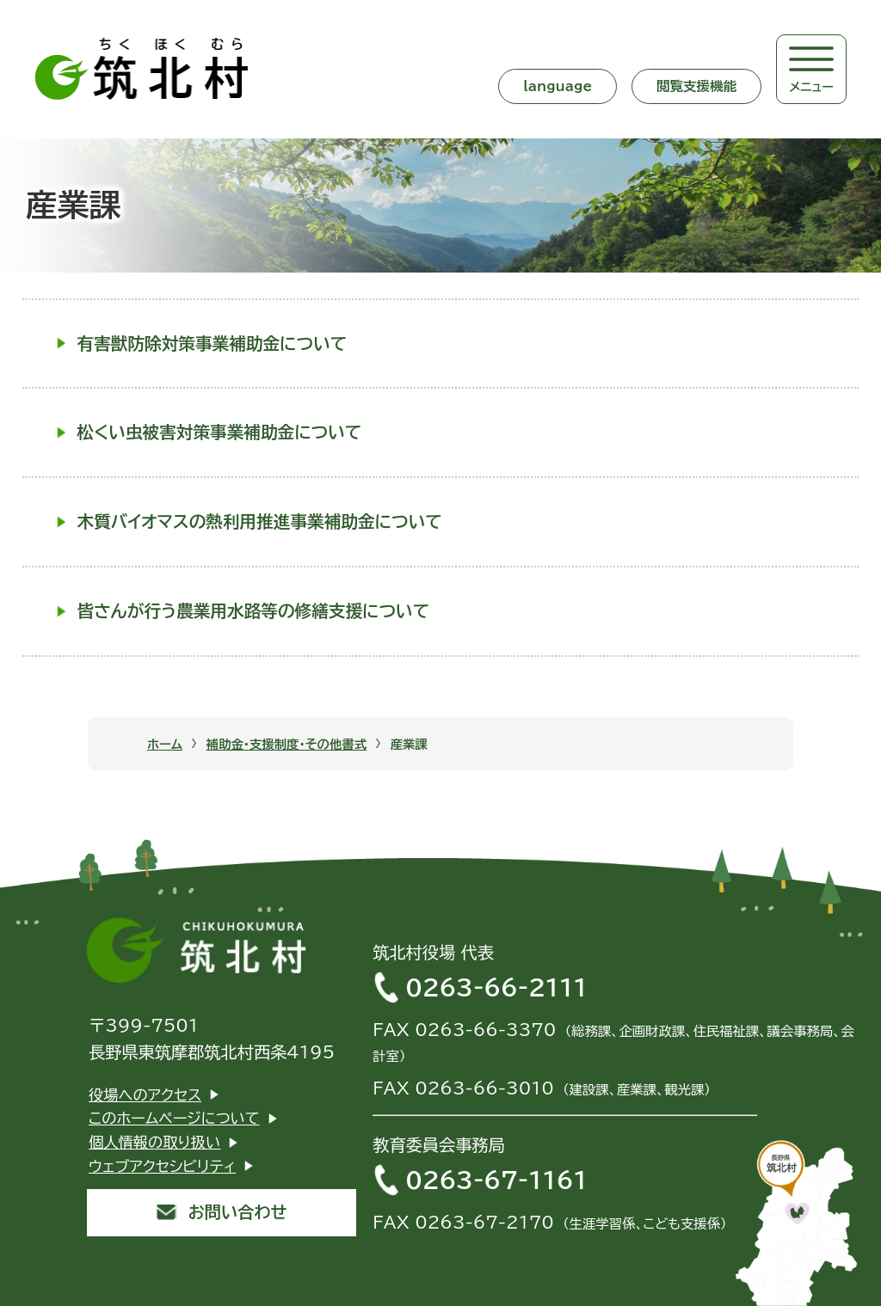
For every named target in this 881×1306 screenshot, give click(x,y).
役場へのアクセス (145, 1095)
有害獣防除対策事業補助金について (212, 343)
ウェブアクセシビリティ (162, 1166)
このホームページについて (174, 1118)
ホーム (164, 744)
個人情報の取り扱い (154, 1142)
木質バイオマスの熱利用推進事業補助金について (259, 521)
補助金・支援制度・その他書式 (286, 744)
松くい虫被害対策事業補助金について (219, 432)
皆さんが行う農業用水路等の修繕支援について (253, 611)
